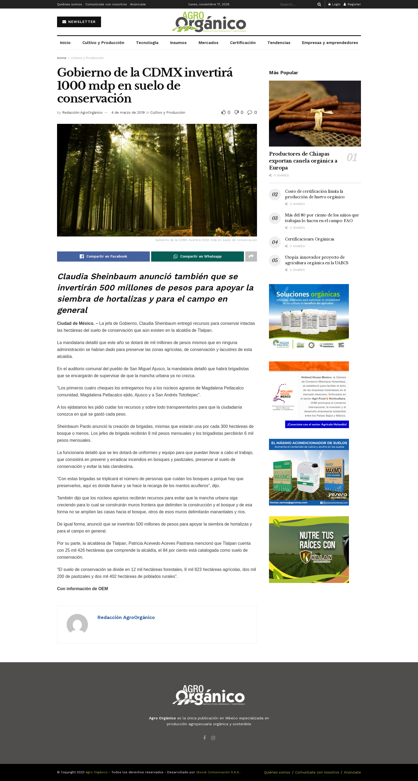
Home (61, 58)
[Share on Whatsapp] (197, 256)
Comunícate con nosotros (106, 4)
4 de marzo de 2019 (128, 113)
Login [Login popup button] (334, 4)
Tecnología (147, 42)
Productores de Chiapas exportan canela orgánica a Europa (303, 161)
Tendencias (278, 42)
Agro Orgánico (97, 772)
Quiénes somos (69, 4)
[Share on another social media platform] (251, 256)
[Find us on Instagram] (213, 738)
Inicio (65, 42)
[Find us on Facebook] (204, 738)
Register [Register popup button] (352, 4)
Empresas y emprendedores (330, 42)
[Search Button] (318, 4)
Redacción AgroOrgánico (82, 113)
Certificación (243, 42)
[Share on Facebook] (103, 256)
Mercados (208, 42)
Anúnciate (138, 4)
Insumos (178, 42)
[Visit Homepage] (209, 22)
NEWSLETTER (79, 22)
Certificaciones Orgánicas (309, 239)
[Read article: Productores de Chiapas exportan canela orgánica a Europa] (315, 114)
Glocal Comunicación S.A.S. (218, 772)
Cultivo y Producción (103, 42)
